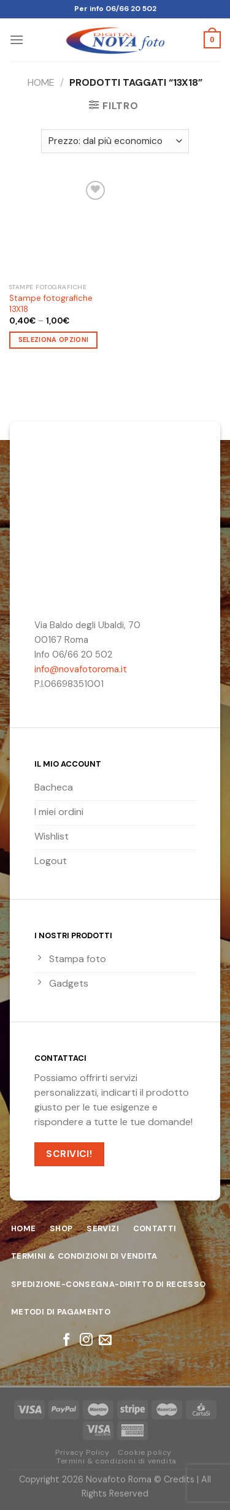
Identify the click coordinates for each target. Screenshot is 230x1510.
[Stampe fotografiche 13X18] (59, 228)
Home (41, 82)
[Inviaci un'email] (105, 1341)
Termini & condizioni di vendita (116, 1461)
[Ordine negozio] (115, 141)
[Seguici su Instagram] (85, 1341)
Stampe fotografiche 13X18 (51, 303)
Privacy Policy (82, 1452)
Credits (179, 1479)
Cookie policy (145, 1452)
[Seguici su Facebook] (66, 1341)
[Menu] (16, 40)
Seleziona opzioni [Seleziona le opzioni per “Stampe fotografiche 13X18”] (53, 339)
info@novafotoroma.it (80, 669)
